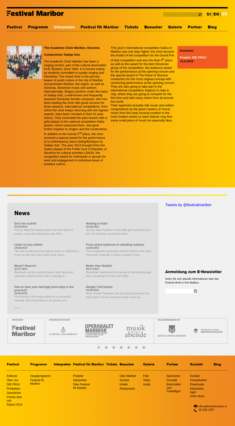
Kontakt (196, 364)
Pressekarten (198, 380)
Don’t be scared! (25, 223)
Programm (38, 27)
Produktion (13, 388)
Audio (146, 384)
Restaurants (127, 388)
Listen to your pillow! (28, 244)
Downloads (197, 384)
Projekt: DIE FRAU (193, 57)
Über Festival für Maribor (81, 386)
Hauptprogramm (40, 376)
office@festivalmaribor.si (213, 406)
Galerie (175, 27)
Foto (146, 376)
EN (216, 14)
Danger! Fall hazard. (99, 287)
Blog (212, 27)
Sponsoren (173, 376)
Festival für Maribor (100, 27)
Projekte (78, 376)
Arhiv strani (197, 396)
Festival (14, 27)
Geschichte (14, 393)
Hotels (124, 384)
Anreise (124, 380)
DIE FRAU (13, 384)
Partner (195, 27)
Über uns (12, 380)
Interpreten (64, 27)
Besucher (153, 27)
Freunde (172, 380)
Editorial (12, 376)
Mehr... (18, 307)
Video (146, 380)
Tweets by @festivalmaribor (188, 205)
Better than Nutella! (99, 265)
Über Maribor (128, 376)
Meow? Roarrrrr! (25, 265)
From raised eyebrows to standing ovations (115, 244)
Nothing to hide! (97, 223)
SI (209, 14)
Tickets (131, 27)
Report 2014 (14, 404)
